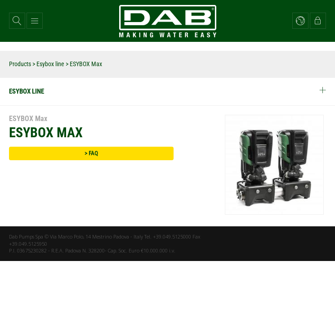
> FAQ (91, 153)
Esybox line (50, 64)
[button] (17, 20)
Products (20, 64)
